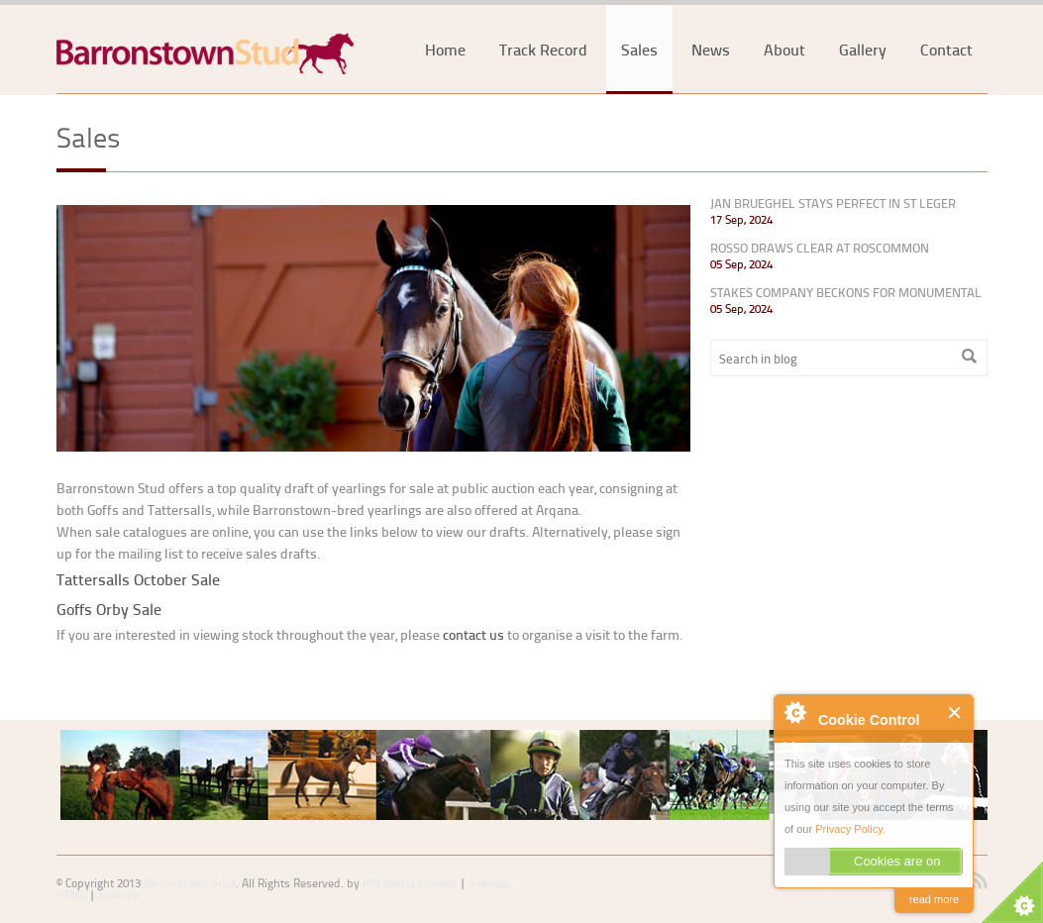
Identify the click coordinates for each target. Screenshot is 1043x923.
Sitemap (119, 894)
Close (955, 712)
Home (445, 49)
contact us (473, 634)
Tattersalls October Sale (138, 578)
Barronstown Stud (190, 882)
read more (934, 899)
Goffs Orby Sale (108, 608)
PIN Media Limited (410, 882)
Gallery (863, 49)
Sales (639, 49)
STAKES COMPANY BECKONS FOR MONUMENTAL (846, 292)
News (710, 49)
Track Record (543, 49)
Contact (946, 49)
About (784, 49)
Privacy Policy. (850, 829)
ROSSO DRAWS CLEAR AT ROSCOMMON (819, 247)
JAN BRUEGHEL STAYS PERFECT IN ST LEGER (833, 203)
